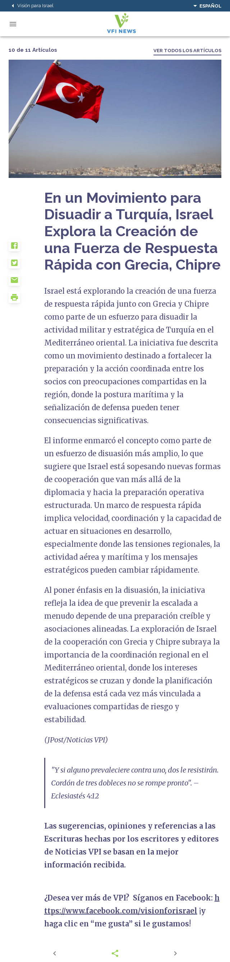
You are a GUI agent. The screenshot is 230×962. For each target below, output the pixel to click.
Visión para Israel (31, 5)
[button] (26, 248)
